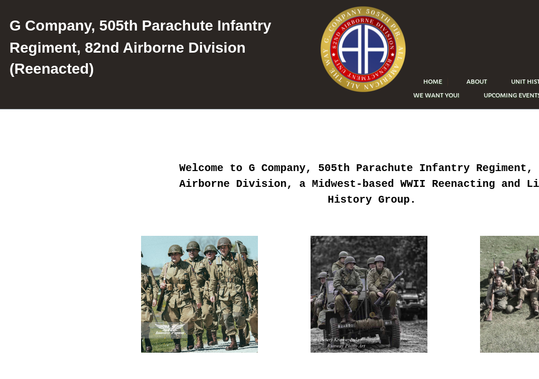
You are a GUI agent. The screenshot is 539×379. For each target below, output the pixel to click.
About (476, 81)
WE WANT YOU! (436, 95)
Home (432, 81)
